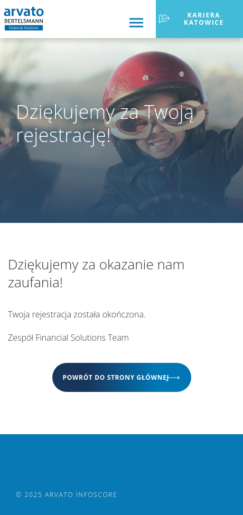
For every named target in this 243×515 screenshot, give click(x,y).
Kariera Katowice (204, 19)
